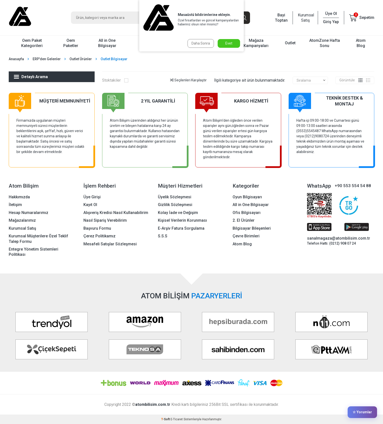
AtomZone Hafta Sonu (324, 43)
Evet (228, 43)
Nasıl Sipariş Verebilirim (105, 220)
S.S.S (162, 236)
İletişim (15, 204)
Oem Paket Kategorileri (32, 43)
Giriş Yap (331, 21)
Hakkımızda (19, 197)
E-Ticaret (177, 419)
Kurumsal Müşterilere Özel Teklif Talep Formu (38, 239)
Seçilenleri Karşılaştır (188, 80)
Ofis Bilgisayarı (246, 212)
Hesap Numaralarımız (28, 212)
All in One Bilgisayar (107, 43)
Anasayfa (16, 59)
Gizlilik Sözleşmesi (175, 204)
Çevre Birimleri (246, 236)
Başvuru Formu (97, 228)
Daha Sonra (201, 43)
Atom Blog (361, 43)
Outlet (290, 43)
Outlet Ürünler (80, 59)
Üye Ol (331, 13)
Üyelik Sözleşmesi (174, 197)
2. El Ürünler (244, 220)
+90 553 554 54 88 (353, 185)
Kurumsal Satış (305, 18)
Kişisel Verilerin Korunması (182, 220)
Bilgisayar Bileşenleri (252, 228)
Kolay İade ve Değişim (178, 212)
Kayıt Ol (90, 204)
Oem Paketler (70, 43)
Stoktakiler (115, 80)
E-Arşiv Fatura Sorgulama (181, 228)
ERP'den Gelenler (47, 59)
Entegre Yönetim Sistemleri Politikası (33, 252)
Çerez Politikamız (99, 236)
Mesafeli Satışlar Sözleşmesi (110, 244)
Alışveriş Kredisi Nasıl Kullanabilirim (115, 212)
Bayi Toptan (281, 18)
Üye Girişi (92, 197)
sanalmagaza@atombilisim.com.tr (338, 238)
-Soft (166, 419)
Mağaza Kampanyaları (256, 43)
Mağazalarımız (22, 220)
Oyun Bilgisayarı (247, 197)
